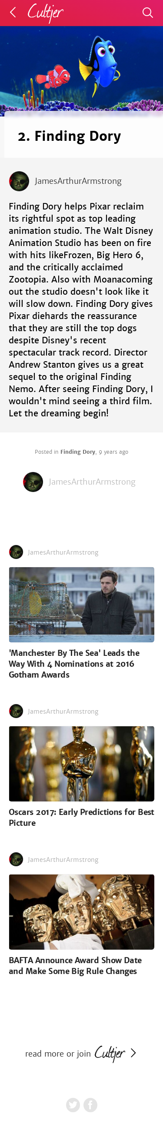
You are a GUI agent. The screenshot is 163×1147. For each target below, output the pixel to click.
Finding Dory (77, 452)
